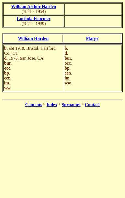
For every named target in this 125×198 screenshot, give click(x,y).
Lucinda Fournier (33, 18)
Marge (92, 38)
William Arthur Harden (33, 6)
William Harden (33, 38)
